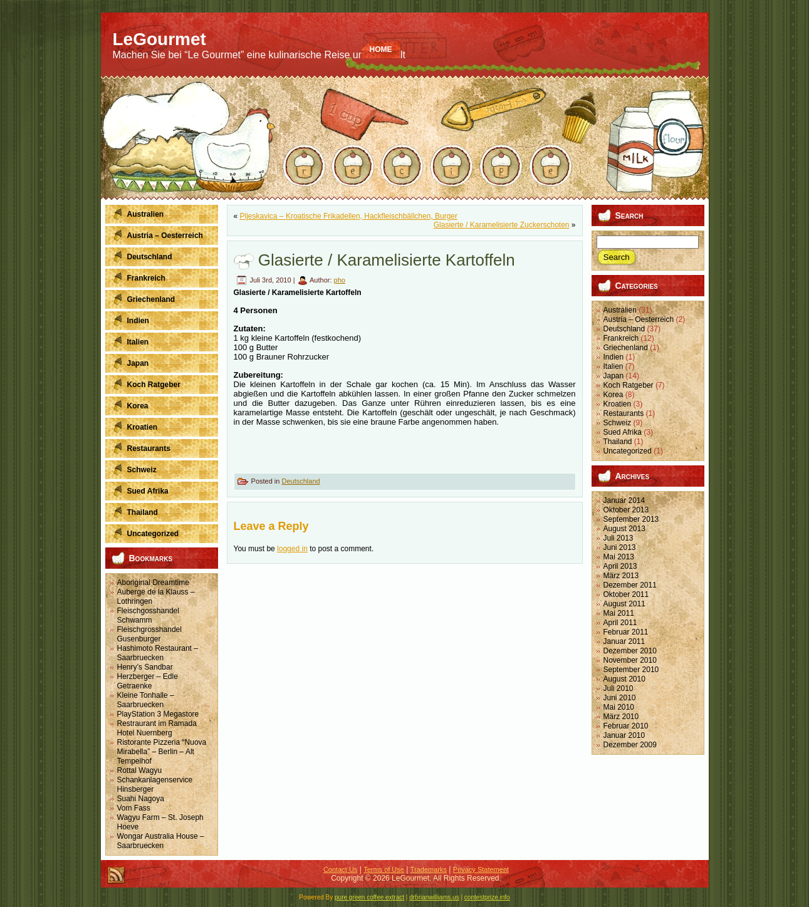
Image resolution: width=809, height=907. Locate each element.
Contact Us (340, 869)
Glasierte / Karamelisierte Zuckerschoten (502, 224)
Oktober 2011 (626, 594)
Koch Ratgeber (628, 385)
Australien (620, 310)
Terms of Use (383, 869)
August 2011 (624, 603)
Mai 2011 (618, 613)
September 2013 (631, 519)
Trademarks (428, 869)
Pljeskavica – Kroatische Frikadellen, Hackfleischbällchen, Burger (349, 216)
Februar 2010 (626, 726)
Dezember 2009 (630, 744)
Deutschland (300, 481)
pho (339, 280)
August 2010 (624, 679)
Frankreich (621, 338)
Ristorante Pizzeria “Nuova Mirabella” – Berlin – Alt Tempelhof (162, 751)
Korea (613, 394)
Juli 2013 (618, 538)
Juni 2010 (619, 697)
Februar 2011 (626, 632)
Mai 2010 (618, 707)
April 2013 (620, 566)
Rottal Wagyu (139, 770)
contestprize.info (487, 897)
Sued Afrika (622, 432)
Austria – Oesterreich (638, 319)
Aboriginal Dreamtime (153, 582)
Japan (613, 375)
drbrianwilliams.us (434, 897)
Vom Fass (133, 808)
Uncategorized (627, 451)
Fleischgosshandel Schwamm (148, 615)
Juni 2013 (619, 547)
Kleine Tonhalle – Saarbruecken (145, 700)
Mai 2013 (618, 556)
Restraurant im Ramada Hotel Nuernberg (157, 728)
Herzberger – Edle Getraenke (147, 681)
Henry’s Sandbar (145, 667)
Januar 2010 (624, 735)
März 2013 (621, 575)
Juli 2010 (618, 688)
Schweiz (617, 422)
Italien (613, 366)
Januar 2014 (624, 500)
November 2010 (630, 660)
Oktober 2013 (626, 509)
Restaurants (623, 413)
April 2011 (620, 622)
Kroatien (617, 404)
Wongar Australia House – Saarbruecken (160, 841)
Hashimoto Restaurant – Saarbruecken (157, 653)
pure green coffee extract (369, 897)
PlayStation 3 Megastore (158, 714)
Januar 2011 (624, 641)
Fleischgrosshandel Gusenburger (149, 634)
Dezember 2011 (630, 585)
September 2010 (631, 669)
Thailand (617, 441)
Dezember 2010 (630, 650)
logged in (292, 548)
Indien (613, 357)
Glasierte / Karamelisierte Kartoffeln (386, 260)
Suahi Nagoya (140, 798)
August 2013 (624, 528)
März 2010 (621, 716)
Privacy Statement (481, 869)
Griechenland (625, 347)
